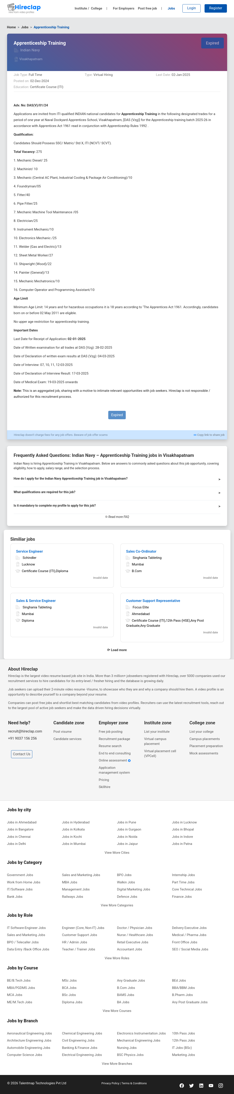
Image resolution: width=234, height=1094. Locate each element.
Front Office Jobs (184, 942)
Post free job (150, 8)
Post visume (62, 732)
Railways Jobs (72, 897)
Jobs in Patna (182, 844)
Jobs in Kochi (72, 837)
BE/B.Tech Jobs (19, 980)
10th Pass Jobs (183, 1033)
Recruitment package (114, 739)
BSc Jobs (69, 995)
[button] (117, 480)
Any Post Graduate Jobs (190, 1002)
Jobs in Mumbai (74, 844)
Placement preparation (206, 746)
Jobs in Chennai (19, 837)
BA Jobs (123, 1002)
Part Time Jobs (183, 882)
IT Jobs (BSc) (182, 1048)
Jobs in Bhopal (183, 829)
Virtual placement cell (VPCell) (160, 753)
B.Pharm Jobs (182, 995)
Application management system (114, 770)
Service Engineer (29, 551)
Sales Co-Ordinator (141, 551)
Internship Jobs (183, 875)
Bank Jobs (15, 897)
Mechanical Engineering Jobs (139, 1040)
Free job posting (110, 732)
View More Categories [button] (117, 905)
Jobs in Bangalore (20, 829)
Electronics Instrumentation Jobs (141, 1033)
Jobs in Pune (126, 822)
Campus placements (205, 739)
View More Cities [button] (116, 853)
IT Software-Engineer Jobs (26, 928)
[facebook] (182, 1085)
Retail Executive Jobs (133, 942)
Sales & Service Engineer (36, 601)
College (99, 8)
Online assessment (115, 760)
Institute (82, 8)
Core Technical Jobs (187, 889)
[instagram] (221, 1085)
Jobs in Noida (127, 837)
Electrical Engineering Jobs (82, 1055)
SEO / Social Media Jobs (190, 949)
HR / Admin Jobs (74, 942)
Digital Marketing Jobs (133, 889)
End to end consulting (115, 753)
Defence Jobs (127, 897)
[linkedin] (201, 1085)
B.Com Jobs (126, 988)
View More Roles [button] (117, 958)
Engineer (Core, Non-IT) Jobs (83, 928)
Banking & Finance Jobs (79, 1048)
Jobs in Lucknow (184, 822)
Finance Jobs (182, 897)
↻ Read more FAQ (117, 517)
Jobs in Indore (182, 837)
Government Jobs (20, 875)
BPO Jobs (124, 875)
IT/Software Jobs (20, 889)
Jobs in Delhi (16, 844)
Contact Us (22, 754)
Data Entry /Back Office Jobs (28, 949)
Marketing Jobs (183, 1055)
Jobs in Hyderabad (75, 822)
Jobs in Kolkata (73, 829)
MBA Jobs (69, 882)
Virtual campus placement (155, 741)
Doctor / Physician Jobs (134, 928)
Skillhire (104, 787)
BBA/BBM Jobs (183, 988)
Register (215, 8)
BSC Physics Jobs (130, 1055)
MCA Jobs (14, 995)
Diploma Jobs (72, 1002)
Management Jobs (76, 889)
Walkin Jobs (126, 882)
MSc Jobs (69, 980)
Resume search (110, 746)
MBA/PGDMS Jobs (21, 988)
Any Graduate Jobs (131, 980)
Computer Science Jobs (24, 1055)
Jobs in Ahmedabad (22, 822)
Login (191, 8)
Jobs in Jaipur (127, 844)
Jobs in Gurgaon (129, 829)
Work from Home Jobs (24, 882)
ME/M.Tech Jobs (19, 1002)
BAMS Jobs (125, 995)
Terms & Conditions (134, 1083)
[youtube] (211, 1085)
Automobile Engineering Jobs (28, 1048)
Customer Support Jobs (79, 935)
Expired (212, 43)
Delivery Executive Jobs (189, 928)
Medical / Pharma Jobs (189, 935)
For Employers (123, 8)
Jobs (171, 8)
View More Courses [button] (117, 1011)
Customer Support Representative (153, 601)
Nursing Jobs (127, 1048)
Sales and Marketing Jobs (81, 875)
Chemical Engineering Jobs (82, 1033)
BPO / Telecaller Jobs (23, 942)
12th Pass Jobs (183, 1040)
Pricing (104, 780)
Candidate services (67, 739)
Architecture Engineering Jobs (29, 1040)
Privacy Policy (110, 1083)
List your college (202, 732)
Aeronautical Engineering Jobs (29, 1033)
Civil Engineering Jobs (78, 1040)
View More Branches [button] (117, 1064)
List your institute (157, 732)
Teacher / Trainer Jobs (78, 949)
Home (11, 27)
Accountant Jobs (129, 949)
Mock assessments (204, 753)
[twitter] (191, 1085)
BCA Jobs (69, 988)
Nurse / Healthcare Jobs (135, 935)
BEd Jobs (179, 980)
